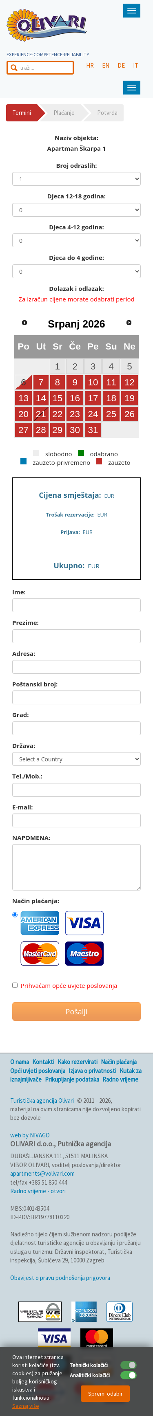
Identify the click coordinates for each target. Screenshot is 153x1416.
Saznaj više (25, 1405)
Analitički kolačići (90, 1375)
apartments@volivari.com (42, 1173)
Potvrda (107, 113)
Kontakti (43, 1062)
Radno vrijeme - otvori (38, 1191)
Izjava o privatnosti (92, 1071)
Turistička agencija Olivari (42, 1100)
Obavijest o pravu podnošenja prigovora (60, 1278)
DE (121, 65)
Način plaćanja (119, 1062)
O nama (19, 1062)
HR (90, 65)
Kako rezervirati (78, 1062)
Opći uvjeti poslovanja (37, 1071)
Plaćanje (64, 113)
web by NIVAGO (30, 1135)
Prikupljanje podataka (72, 1079)
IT (135, 65)
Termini (21, 113)
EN (105, 65)
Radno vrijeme (120, 1079)
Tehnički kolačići (89, 1365)
